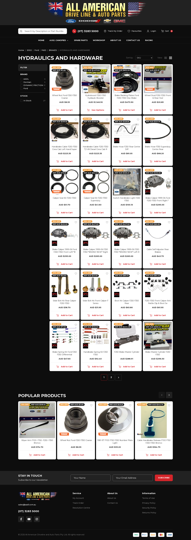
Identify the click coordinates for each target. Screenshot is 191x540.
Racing (149, 40)
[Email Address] (133, 478)
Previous (162, 395)
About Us (115, 40)
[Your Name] (90, 478)
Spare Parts (81, 40)
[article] (37, 430)
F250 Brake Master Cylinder (126, 352)
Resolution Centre (81, 508)
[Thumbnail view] (170, 58)
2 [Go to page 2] (111, 377)
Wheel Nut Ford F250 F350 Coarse (76, 440)
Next (169, 395)
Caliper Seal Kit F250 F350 (64, 198)
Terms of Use (148, 498)
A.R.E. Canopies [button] (58, 40)
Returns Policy (149, 512)
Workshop (99, 40)
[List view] (165, 58)
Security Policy (149, 508)
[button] (151, 31)
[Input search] (42, 31)
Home (41, 40)
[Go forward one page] (118, 377)
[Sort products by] (144, 58)
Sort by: (129, 58)
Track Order (78, 503)
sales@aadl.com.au (27, 504)
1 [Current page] (103, 377)
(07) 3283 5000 (28, 511)
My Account (78, 498)
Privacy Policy (148, 503)
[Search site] (21, 31)
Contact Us (133, 40)
